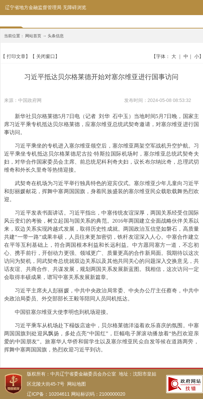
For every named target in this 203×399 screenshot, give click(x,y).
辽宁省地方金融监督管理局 (33, 7)
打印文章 (16, 56)
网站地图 (76, 384)
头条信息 (56, 36)
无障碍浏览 (74, 7)
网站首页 (33, 36)
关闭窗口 (45, 56)
